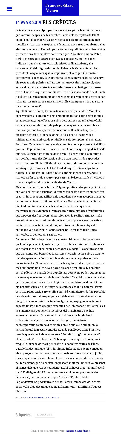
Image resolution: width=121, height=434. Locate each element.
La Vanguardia (44, 415)
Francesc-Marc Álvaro (78, 431)
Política (55, 397)
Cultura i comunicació (41, 397)
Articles (28, 397)
